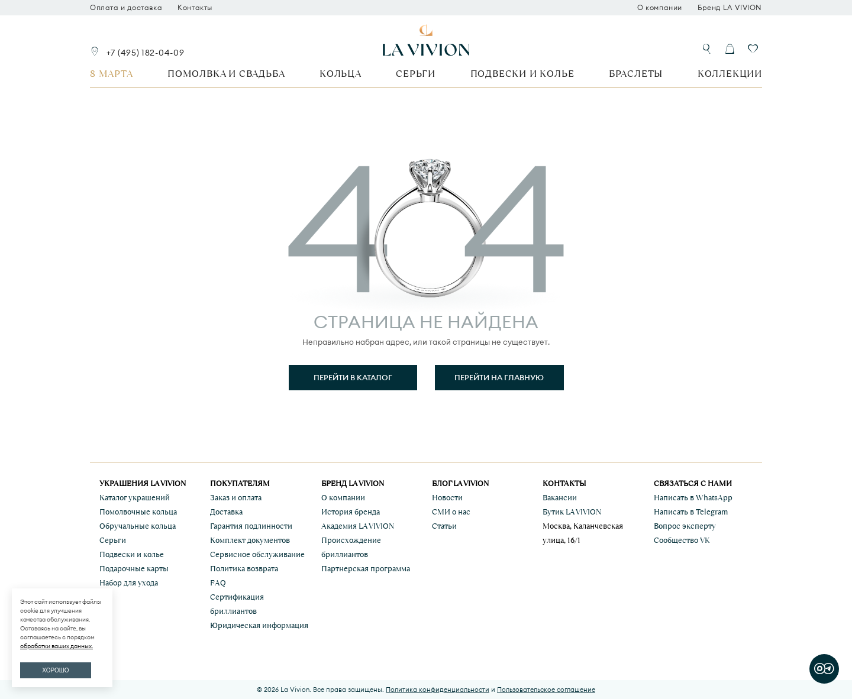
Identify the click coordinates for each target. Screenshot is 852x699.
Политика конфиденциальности (437, 689)
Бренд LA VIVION (730, 7)
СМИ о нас (451, 511)
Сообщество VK (682, 540)
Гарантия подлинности (251, 526)
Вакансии (560, 497)
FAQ (218, 582)
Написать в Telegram (691, 511)
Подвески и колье (522, 73)
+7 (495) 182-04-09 (145, 52)
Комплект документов (250, 540)
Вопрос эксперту (685, 526)
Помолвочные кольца (138, 511)
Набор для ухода (128, 582)
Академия (357, 526)
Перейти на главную (499, 377)
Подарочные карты (134, 568)
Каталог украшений (134, 497)
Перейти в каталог (353, 377)
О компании (659, 7)
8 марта (111, 73)
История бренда (350, 511)
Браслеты (636, 73)
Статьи (444, 526)
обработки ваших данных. (56, 646)
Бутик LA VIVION (572, 511)
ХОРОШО (55, 670)
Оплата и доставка (126, 7)
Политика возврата (244, 568)
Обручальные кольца (137, 526)
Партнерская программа (365, 568)
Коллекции (730, 73)
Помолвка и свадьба (226, 73)
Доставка (226, 511)
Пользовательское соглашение (546, 689)
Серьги (415, 73)
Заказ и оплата (236, 497)
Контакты (195, 7)
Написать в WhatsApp (693, 497)
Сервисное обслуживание (257, 554)
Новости (447, 497)
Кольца (341, 73)
